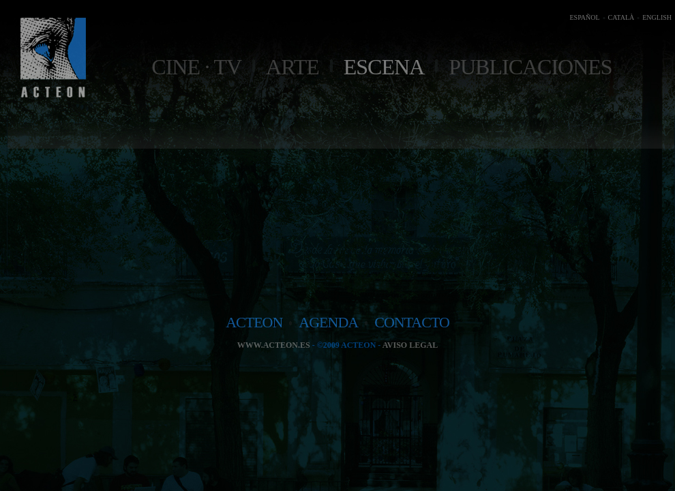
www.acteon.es (273, 345)
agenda (328, 322)
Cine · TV (196, 67)
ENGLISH (657, 17)
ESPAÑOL (584, 17)
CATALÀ (621, 17)
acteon (254, 322)
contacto (411, 322)
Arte (292, 67)
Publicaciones (530, 67)
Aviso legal (410, 345)
